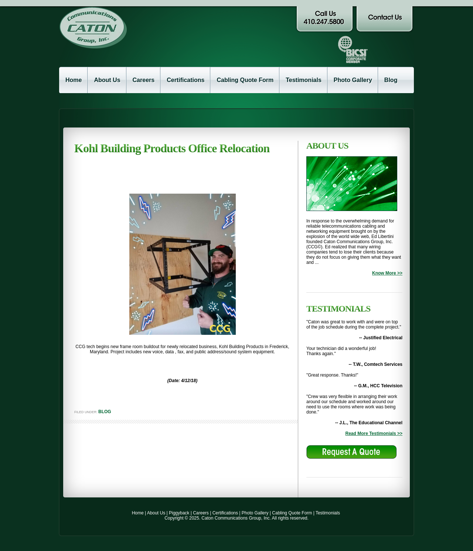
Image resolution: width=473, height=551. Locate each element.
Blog (391, 80)
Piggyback (179, 513)
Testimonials (303, 80)
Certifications (185, 80)
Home (73, 80)
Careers (144, 80)
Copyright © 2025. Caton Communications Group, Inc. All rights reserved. (236, 518)
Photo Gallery (353, 80)
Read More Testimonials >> (374, 433)
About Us (107, 80)
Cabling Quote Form (245, 80)
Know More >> (387, 273)
